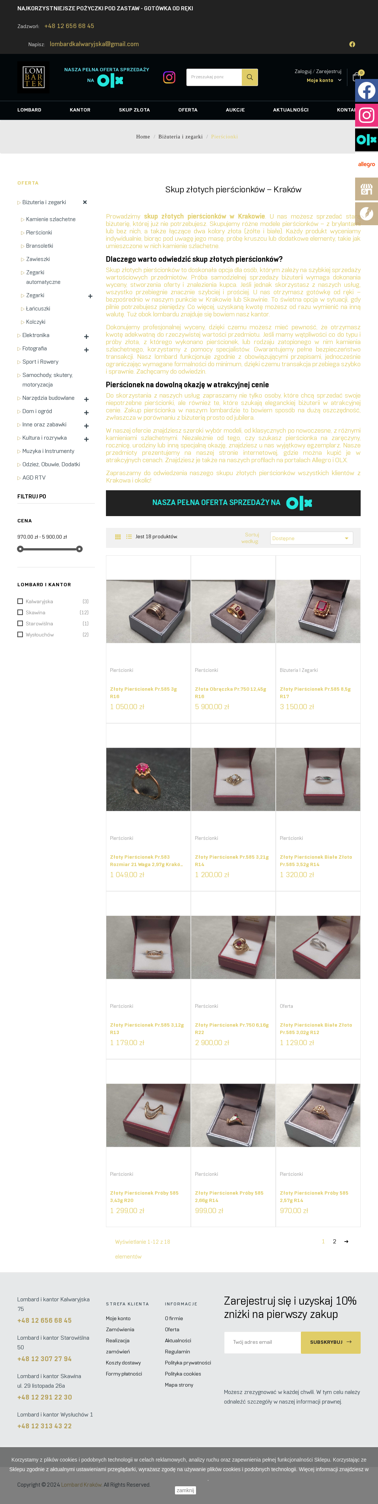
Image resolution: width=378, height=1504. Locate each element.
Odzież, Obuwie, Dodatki (51, 464)
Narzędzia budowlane (49, 398)
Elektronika (36, 335)
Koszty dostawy (123, 1363)
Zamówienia (120, 1330)
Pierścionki (39, 233)
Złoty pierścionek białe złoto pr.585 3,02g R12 (316, 1029)
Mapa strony (179, 1385)
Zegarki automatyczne (43, 277)
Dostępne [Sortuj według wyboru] (311, 538)
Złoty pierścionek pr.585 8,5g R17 (315, 693)
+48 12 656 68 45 (69, 27)
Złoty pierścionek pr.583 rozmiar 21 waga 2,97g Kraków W (147, 863)
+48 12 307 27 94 (44, 1359)
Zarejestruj (328, 71)
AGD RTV (34, 478)
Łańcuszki (38, 309)
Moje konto (118, 1318)
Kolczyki (35, 322)
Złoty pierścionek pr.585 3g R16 (143, 693)
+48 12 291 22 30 (44, 1398)
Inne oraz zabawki (44, 424)
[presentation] (286, 1368)
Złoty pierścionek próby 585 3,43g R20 (144, 1197)
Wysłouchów (57, 635)
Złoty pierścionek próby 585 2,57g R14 (314, 1197)
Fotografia (35, 348)
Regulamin (177, 1352)
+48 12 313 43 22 (44, 1427)
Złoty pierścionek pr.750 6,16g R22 (232, 1029)
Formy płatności (124, 1374)
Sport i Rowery (40, 362)
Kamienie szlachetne (51, 219)
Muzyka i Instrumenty (48, 451)
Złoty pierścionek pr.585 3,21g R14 (232, 861)
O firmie (174, 1318)
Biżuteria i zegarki (44, 202)
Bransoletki (39, 246)
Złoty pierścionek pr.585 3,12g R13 (147, 1029)
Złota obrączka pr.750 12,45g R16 (230, 693)
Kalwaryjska (57, 602)
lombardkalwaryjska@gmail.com (94, 45)
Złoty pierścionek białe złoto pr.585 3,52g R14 (316, 861)
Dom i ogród (37, 411)
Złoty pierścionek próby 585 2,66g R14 (229, 1197)
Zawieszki (38, 259)
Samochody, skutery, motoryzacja (48, 380)
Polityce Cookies (188, 1479)
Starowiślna (57, 624)
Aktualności (178, 1341)
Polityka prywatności (188, 1363)
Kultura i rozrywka (45, 438)
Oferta (27, 183)
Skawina (57, 613)
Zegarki (35, 295)
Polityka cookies (183, 1374)
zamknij (185, 1490)
